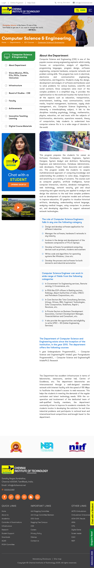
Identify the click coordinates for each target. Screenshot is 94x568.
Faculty (12, 101)
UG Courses (29, 42)
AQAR (4, 541)
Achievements (15, 108)
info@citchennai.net (82, 3)
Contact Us (35, 541)
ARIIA (73, 522)
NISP (73, 541)
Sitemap (34, 537)
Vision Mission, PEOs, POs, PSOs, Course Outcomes (19, 75)
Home (4, 42)
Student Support (8, 533)
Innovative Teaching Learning (18, 117)
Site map (57, 559)
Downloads (6, 537)
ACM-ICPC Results (78, 519)
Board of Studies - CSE (19, 93)
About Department (17, 65)
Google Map (9, 489)
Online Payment (16, 3)
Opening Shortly (18, 185)
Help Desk (31, 3)
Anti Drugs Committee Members (42, 515)
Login (4, 3)
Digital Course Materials (20, 126)
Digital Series (76, 530)
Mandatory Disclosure (42, 559)
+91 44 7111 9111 (62, 3)
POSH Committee (8, 544)
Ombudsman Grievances (80, 515)
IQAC (73, 537)
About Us (5, 515)
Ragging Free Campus (39, 522)
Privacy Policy (36, 533)
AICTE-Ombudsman (78, 511)
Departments (15, 42)
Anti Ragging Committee (40, 511)
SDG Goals (35, 519)
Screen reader (76, 533)
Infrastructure (15, 85)
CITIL (73, 526)
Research (5, 530)
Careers (33, 530)
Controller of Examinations (12, 522)
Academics (6, 519)
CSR (32, 526)
